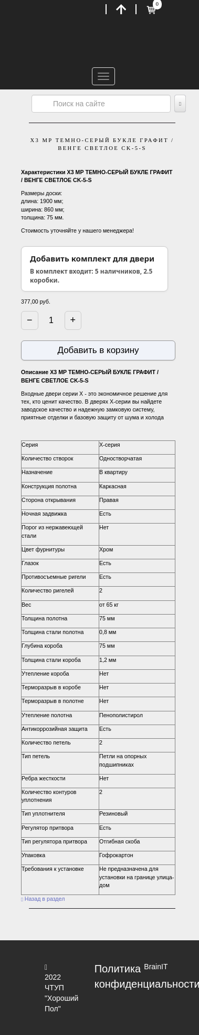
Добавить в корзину (98, 350)
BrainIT (155, 966)
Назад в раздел (43, 899)
